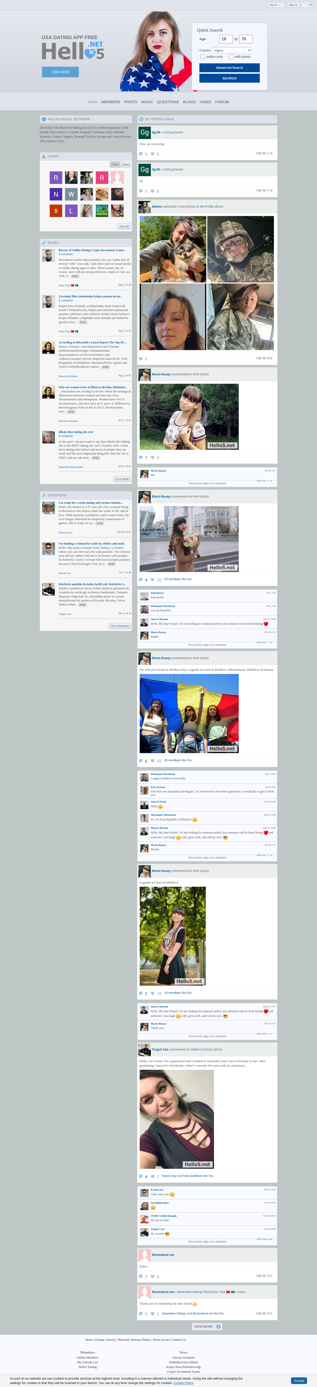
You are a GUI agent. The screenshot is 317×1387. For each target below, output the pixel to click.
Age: (203, 39)
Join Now (60, 72)
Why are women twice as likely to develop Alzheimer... (93, 387)
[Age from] (226, 39)
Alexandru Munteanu (163, 814)
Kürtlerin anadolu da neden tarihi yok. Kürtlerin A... (92, 584)
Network (124, 1339)
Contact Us (178, 1339)
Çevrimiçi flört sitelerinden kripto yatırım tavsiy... (90, 296)
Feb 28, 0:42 (264, 1239)
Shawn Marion (159, 619)
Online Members (88, 1357)
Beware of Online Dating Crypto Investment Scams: (92, 250)
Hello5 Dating (88, 1367)
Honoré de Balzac (68, 376)
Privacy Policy (141, 1339)
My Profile (207, 206)
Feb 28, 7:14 (264, 153)
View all (124, 226)
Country (205, 50)
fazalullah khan (160, 1202)
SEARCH (230, 78)
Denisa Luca (65, 532)
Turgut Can (65, 613)
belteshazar (157, 592)
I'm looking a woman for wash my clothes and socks (91, 543)
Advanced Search (229, 68)
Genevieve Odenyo (190, 1292)
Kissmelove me (203, 1313)
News (89, 1339)
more (75, 276)
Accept (299, 1381)
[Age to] (246, 39)
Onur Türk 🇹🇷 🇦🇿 (69, 285)
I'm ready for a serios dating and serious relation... (91, 502)
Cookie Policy (183, 1383)
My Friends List (87, 1362)
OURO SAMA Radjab (164, 1215)
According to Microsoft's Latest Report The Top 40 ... (92, 342)
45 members (172, 760)
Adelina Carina (201, 1049)
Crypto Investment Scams (183, 1371)
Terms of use (161, 1339)
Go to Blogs (122, 478)
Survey (111, 1339)
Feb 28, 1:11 (264, 1033)
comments (67, 254)
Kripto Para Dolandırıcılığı (183, 1367)
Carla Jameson (173, 132)
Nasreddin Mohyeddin (71, 466)
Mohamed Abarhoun (163, 605)
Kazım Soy (65, 573)
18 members (172, 993)
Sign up (293, 4)
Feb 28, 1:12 (264, 480)
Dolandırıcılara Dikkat (183, 1362)
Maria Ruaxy (158, 470)
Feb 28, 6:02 (264, 358)
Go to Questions (120, 625)
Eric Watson (158, 787)
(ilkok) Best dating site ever (76, 432)
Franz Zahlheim (193, 1176)
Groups (99, 1339)
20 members (172, 579)
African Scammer (183, 1357)
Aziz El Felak (158, 801)
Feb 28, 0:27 (264, 1276)
